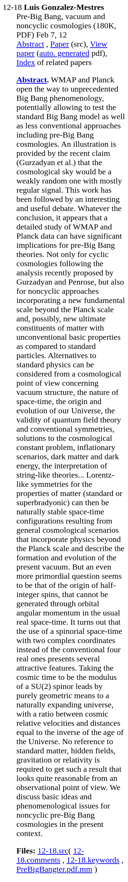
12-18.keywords (93, 859)
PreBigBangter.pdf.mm (54, 869)
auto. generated (64, 53)
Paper (59, 43)
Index (25, 62)
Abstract (30, 43)
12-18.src (53, 850)
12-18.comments (50, 855)
